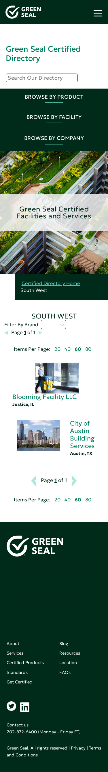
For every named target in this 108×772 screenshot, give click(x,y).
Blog (63, 643)
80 (88, 349)
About (13, 643)
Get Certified (20, 682)
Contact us (18, 725)
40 (68, 349)
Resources (69, 653)
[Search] (42, 78)
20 (57, 349)
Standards (17, 672)
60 (78, 349)
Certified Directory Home (51, 283)
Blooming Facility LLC (44, 397)
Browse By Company (54, 138)
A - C (53, 324)
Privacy (78, 748)
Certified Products (25, 662)
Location (68, 662)
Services (15, 653)
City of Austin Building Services (82, 434)
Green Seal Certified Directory (43, 53)
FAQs (65, 672)
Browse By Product (54, 96)
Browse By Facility (54, 117)
